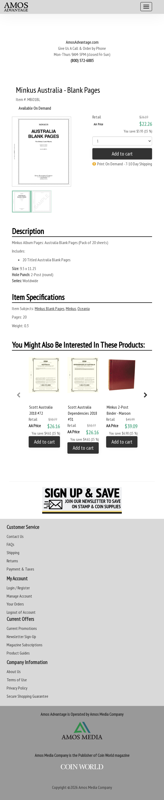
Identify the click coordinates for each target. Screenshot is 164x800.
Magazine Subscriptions (24, 644)
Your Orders (15, 604)
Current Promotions (22, 628)
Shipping (13, 552)
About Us (14, 671)
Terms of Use (17, 679)
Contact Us (15, 536)
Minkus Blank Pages (49, 308)
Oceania (83, 308)
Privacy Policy (17, 688)
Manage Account (19, 596)
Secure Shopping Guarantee (27, 696)
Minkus (71, 308)
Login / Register (18, 587)
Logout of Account (21, 612)
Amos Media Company (95, 787)
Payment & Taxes (20, 569)
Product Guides (18, 653)
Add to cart (122, 153)
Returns (12, 560)
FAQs (10, 544)
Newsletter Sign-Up (21, 636)
